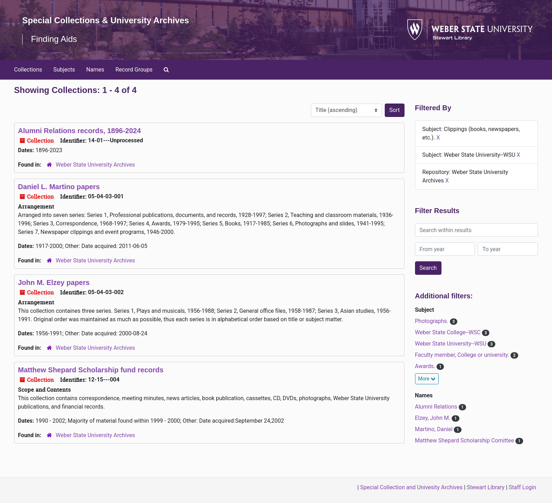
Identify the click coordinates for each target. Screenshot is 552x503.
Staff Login (522, 487)
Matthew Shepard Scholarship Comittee (465, 440)
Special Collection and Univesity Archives (411, 487)
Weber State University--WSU (451, 343)
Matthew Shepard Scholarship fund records (90, 370)
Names (95, 69)
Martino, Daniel (434, 429)
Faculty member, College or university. (463, 355)
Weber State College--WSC (448, 332)
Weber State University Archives (95, 164)
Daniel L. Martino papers (59, 187)
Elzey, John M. (433, 418)
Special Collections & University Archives (105, 20)
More (427, 378)
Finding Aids (54, 39)
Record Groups (133, 69)
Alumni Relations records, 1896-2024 (79, 131)
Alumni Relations (437, 406)
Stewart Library (485, 487)
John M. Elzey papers (53, 282)
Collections (28, 69)
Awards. (426, 366)
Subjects (64, 69)
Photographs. (432, 321)
